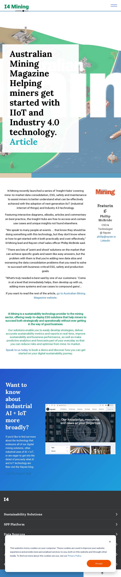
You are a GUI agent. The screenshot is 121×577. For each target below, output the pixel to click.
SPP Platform (14, 524)
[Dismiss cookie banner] (110, 542)
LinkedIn (105, 240)
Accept (99, 563)
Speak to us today (17, 350)
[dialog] (60, 553)
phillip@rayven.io (106, 236)
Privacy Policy (74, 555)
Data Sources (14, 534)
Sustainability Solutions (23, 514)
